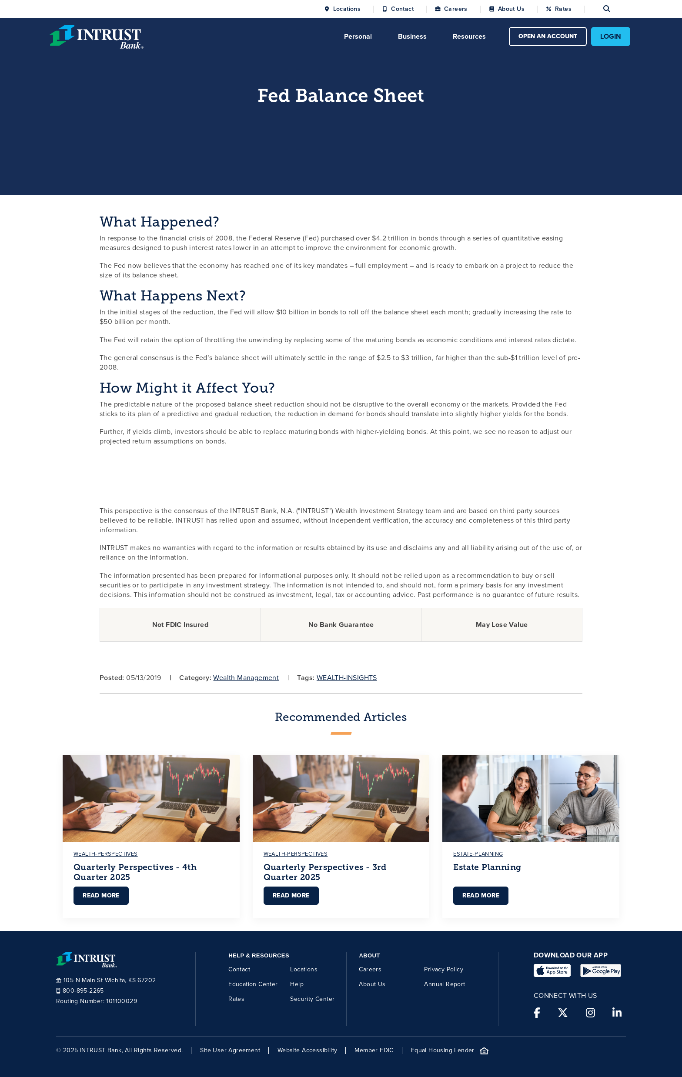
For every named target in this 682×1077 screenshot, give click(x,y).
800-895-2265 (80, 991)
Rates (563, 9)
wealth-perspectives (106, 854)
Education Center (252, 984)
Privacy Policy (443, 969)
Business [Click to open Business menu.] (412, 36)
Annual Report (444, 984)
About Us (511, 9)
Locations (347, 9)
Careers (456, 9)
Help (297, 984)
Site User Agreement (230, 1050)
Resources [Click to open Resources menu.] (469, 36)
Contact (402, 9)
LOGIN (610, 36)
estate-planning (478, 854)
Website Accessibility (307, 1050)
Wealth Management (246, 678)
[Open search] (597, 9)
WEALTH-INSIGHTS (347, 678)
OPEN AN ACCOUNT (547, 36)
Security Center (312, 999)
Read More (101, 895)
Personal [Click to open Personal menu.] (358, 36)
